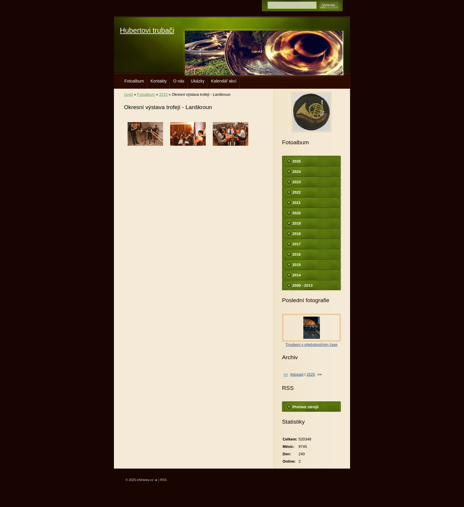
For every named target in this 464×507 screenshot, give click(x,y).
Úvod (128, 94)
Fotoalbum (134, 81)
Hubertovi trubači (147, 30)
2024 (296, 171)
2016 (296, 254)
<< (285, 374)
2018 (296, 233)
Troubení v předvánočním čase (312, 344)
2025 (296, 161)
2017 (296, 244)
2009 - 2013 (302, 285)
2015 (163, 94)
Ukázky (197, 81)
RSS (163, 480)
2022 (296, 192)
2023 (296, 182)
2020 (296, 213)
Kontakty (159, 81)
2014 (296, 275)
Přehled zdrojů (305, 407)
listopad (296, 374)
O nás (178, 81)
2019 (296, 223)
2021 (296, 202)
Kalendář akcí (223, 81)
